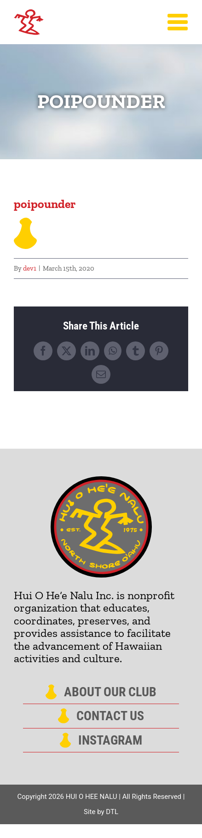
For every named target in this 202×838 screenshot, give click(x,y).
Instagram (110, 740)
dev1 (29, 268)
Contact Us (110, 716)
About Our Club (110, 692)
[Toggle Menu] (178, 22)
